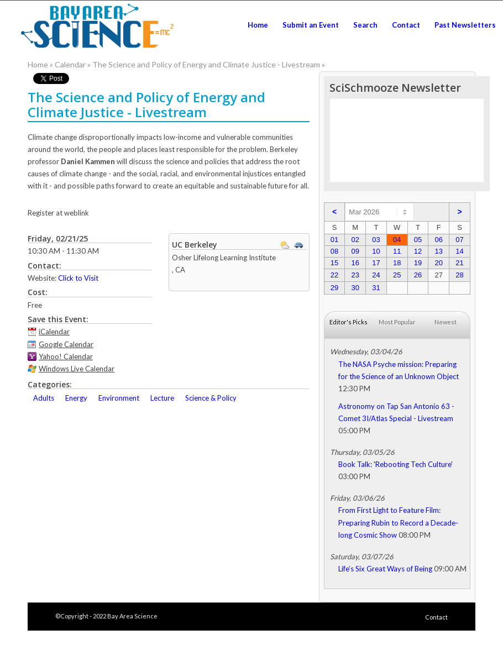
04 (397, 239)
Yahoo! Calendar (66, 356)
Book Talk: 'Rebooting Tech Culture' (395, 464)
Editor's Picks (348, 322)
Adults (43, 397)
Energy (76, 397)
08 (334, 251)
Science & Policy (211, 397)
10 (376, 251)
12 (418, 251)
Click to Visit (78, 278)
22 (334, 275)
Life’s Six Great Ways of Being (385, 568)
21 (459, 263)
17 (376, 263)
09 (355, 251)
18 (397, 263)
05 (418, 239)
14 (459, 251)
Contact (436, 617)
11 (397, 251)
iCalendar (54, 331)
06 (438, 239)
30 (355, 288)
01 (334, 239)
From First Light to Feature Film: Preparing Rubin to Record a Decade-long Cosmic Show (398, 522)
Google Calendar (66, 344)
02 (355, 239)
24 (376, 275)
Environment (118, 397)
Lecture (162, 397)
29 (334, 288)
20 (438, 263)
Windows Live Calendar (76, 368)
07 (459, 239)
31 (376, 288)
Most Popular (397, 322)
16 (355, 263)
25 (397, 275)
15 (334, 263)
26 (418, 275)
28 (459, 275)
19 (418, 263)
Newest (445, 322)
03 (376, 239)
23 (355, 275)
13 (438, 251)
